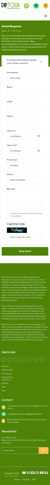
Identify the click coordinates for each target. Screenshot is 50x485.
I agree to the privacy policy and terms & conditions (26, 214)
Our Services (7, 374)
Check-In (11, 131)
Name (10, 87)
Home (4, 31)
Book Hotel (25, 251)
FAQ (34, 479)
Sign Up (26, 479)
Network (5, 383)
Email (10, 102)
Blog (3, 391)
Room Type (12, 160)
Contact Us (6, 380)
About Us (5, 366)
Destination (13, 73)
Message (11, 189)
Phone (10, 116)
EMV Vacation (7, 370)
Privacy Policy (7, 377)
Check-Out (12, 145)
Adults (10, 174)
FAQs (4, 387)
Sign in (17, 479)
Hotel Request (16, 31)
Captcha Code (16, 224)
